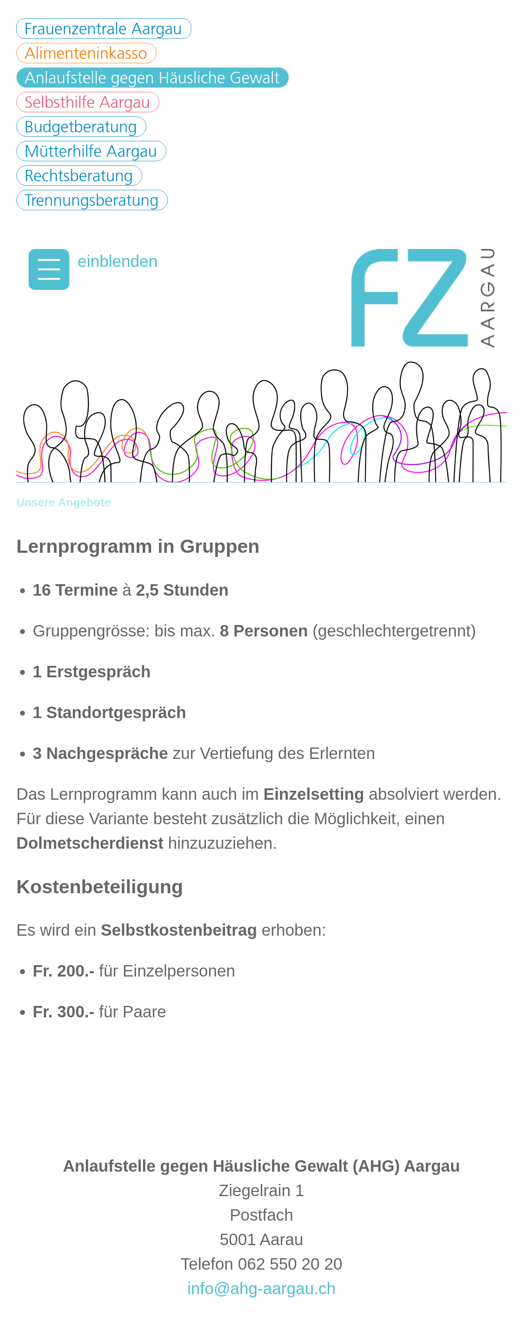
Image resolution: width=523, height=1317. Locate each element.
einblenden (118, 261)
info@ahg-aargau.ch (261, 1288)
